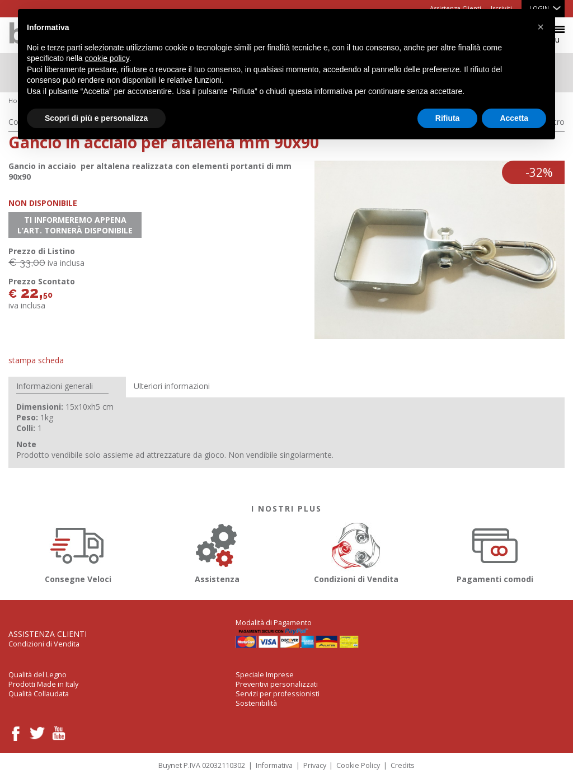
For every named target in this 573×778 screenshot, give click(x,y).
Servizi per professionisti (278, 694)
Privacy (314, 765)
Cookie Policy (358, 765)
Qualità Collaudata (38, 694)
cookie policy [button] (107, 58)
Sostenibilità (256, 703)
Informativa (274, 765)
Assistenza (217, 551)
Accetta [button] (514, 118)
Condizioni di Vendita (356, 551)
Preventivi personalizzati (277, 684)
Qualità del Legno (37, 674)
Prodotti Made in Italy (43, 684)
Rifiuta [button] (447, 118)
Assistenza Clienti (47, 634)
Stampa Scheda (36, 360)
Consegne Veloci (78, 551)
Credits (403, 765)
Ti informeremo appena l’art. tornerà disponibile (75, 225)
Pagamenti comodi (495, 551)
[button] (540, 27)
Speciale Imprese (265, 674)
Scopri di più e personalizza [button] (96, 118)
